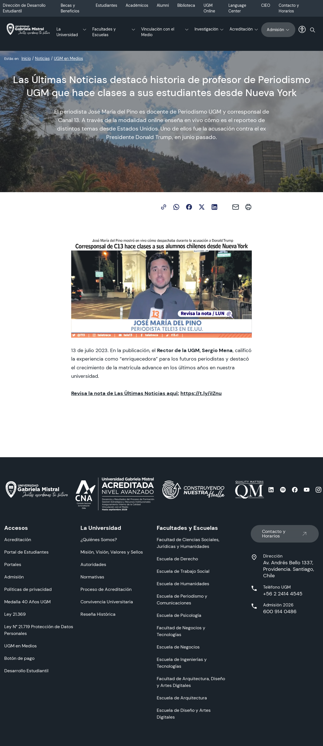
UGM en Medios (68, 58)
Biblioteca (186, 5)
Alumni (163, 5)
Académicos (137, 5)
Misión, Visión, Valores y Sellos (111, 552)
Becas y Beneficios (70, 8)
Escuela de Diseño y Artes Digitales (184, 714)
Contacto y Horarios (289, 8)
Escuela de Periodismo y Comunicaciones (182, 599)
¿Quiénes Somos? (98, 539)
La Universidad (67, 32)
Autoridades (93, 564)
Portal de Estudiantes (26, 552)
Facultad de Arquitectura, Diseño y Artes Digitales (191, 682)
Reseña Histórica (97, 614)
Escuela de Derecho (177, 558)
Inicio (26, 58)
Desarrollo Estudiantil (26, 670)
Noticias (42, 58)
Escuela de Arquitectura (182, 698)
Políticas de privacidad (28, 589)
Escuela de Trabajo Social (183, 571)
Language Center (237, 8)
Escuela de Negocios (178, 647)
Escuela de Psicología (179, 615)
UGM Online (209, 8)
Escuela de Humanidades (183, 583)
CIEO (265, 5)
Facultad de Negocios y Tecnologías (181, 631)
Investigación (206, 29)
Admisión (278, 29)
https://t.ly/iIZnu (201, 393)
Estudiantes (106, 5)
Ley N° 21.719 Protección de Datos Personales (38, 630)
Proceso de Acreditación (106, 589)
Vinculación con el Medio (157, 32)
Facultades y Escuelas (104, 32)
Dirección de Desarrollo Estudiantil (24, 8)
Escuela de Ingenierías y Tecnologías (182, 663)
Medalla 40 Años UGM (27, 601)
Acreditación (241, 29)
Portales (12, 564)
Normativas (92, 577)
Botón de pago (19, 658)
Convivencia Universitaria (106, 601)
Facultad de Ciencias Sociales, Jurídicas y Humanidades (188, 543)
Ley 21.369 (15, 614)
